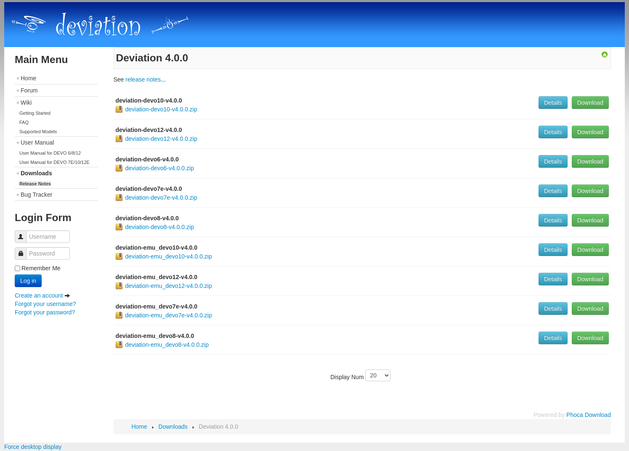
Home (28, 78)
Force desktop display (32, 446)
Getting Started (34, 113)
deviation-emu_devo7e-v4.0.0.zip (168, 315)
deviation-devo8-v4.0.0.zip (159, 227)
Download (590, 102)
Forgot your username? (45, 304)
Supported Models (38, 131)
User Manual (37, 142)
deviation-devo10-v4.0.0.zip (161, 109)
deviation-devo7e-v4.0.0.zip (161, 197)
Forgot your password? (45, 312)
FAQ (24, 122)
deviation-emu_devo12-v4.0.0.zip (168, 285)
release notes (143, 79)
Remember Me (41, 268)
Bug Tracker (36, 194)
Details (553, 102)
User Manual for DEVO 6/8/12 (50, 153)
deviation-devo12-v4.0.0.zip (161, 138)
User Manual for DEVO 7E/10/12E (54, 162)
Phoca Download (588, 414)
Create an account (42, 295)
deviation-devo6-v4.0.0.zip (159, 168)
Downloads (36, 173)
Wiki (26, 102)
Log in (28, 280)
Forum (29, 90)
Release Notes (35, 183)
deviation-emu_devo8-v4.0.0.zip (167, 344)
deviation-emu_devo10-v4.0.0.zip (168, 256)
